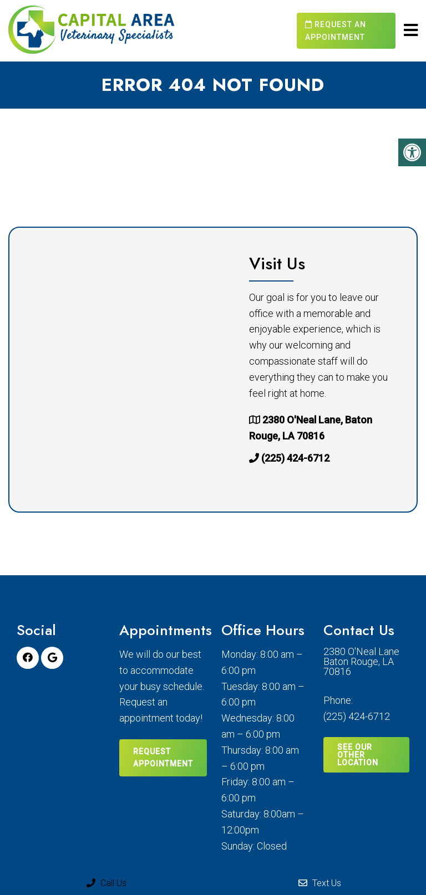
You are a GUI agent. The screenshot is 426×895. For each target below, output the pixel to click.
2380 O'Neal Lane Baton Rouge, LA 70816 (361, 662)
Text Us (319, 883)
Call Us (106, 883)
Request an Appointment (335, 30)
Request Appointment (163, 757)
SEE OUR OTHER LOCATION (357, 755)
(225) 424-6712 (295, 458)
